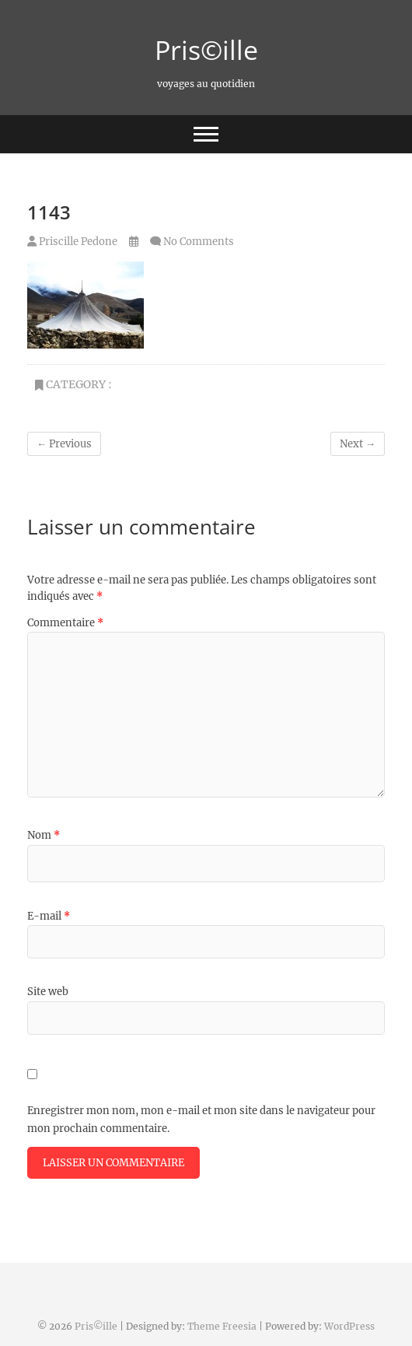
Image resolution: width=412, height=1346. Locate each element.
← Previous (64, 443)
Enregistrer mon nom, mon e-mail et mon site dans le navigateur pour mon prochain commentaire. (201, 1119)
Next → (357, 443)
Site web (47, 991)
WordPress (349, 1326)
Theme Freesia (222, 1326)
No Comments (198, 241)
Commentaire (65, 622)
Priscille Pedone (72, 241)
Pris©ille (206, 50)
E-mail (48, 916)
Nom (43, 835)
